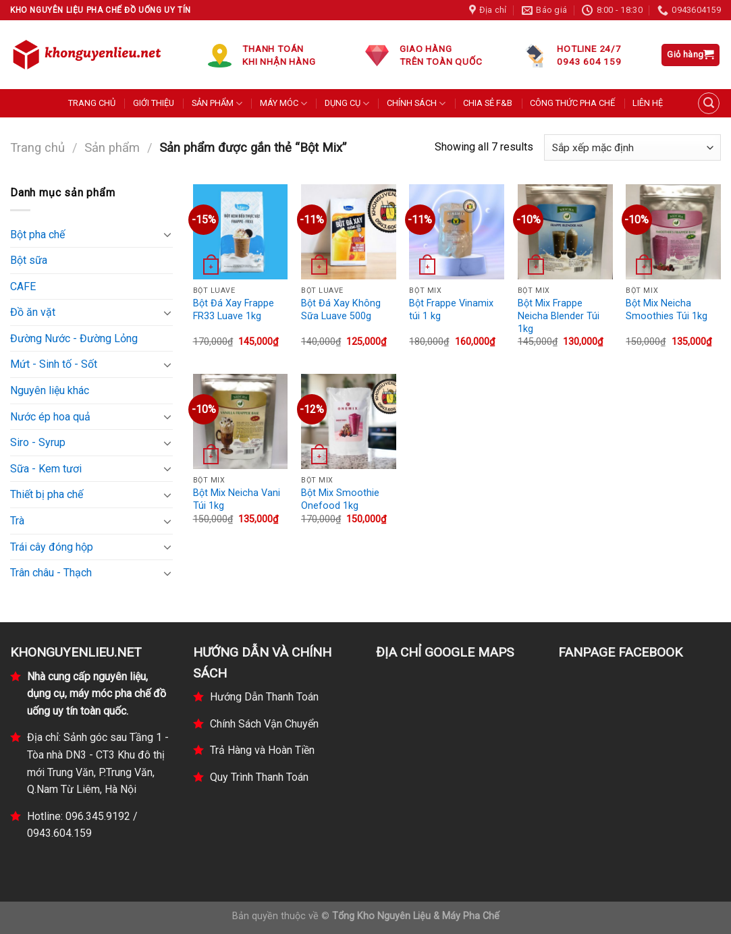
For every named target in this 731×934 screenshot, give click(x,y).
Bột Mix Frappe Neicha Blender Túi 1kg (558, 316)
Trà (17, 520)
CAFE (23, 286)
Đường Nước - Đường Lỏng (74, 338)
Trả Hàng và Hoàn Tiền (262, 750)
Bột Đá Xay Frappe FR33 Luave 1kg (233, 310)
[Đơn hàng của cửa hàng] (632, 147)
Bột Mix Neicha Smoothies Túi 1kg (666, 310)
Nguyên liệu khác (49, 390)
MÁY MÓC (283, 103)
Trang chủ (37, 147)
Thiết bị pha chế (46, 494)
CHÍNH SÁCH (416, 103)
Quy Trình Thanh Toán (259, 777)
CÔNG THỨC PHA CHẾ (572, 103)
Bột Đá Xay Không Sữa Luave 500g (341, 310)
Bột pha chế (37, 234)
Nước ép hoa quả (50, 416)
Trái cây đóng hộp (51, 547)
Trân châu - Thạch (51, 572)
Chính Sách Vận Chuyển (264, 723)
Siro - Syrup (37, 442)
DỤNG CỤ (347, 103)
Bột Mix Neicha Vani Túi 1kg (236, 499)
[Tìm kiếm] (709, 103)
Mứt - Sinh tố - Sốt (53, 364)
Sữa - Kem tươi (46, 468)
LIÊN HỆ (647, 103)
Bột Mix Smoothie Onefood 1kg (340, 499)
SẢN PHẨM (217, 103)
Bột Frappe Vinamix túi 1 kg (451, 310)
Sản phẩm (112, 147)
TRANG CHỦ (91, 103)
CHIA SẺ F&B (487, 103)
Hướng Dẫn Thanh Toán (264, 696)
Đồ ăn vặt (32, 312)
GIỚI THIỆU (153, 103)
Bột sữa (28, 260)
